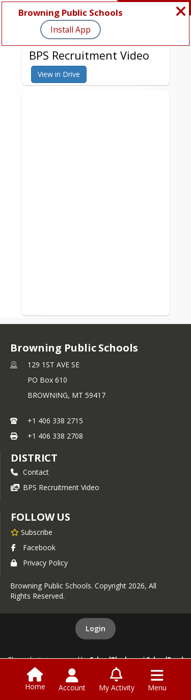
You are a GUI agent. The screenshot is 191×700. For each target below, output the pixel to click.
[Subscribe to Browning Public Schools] (31, 531)
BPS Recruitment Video (55, 487)
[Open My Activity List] (116, 680)
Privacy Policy (39, 563)
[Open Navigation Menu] (157, 680)
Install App (70, 29)
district (34, 458)
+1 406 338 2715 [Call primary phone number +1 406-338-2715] (55, 420)
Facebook (33, 547)
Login (95, 628)
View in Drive (59, 74)
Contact (30, 472)
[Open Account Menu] (72, 680)
